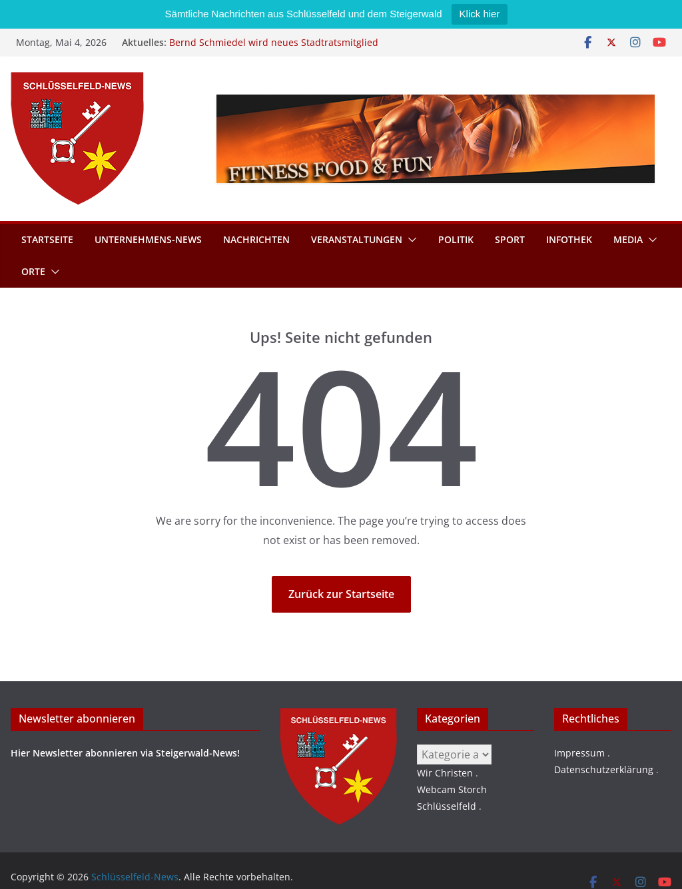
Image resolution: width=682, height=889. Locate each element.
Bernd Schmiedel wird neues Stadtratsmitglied (273, 42)
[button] (409, 239)
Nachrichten (256, 239)
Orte (33, 271)
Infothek (569, 239)
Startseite (47, 239)
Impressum (579, 752)
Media (628, 239)
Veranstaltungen (356, 239)
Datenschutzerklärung (603, 769)
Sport (510, 239)
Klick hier (480, 13)
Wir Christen (445, 772)
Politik (456, 239)
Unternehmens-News (148, 239)
